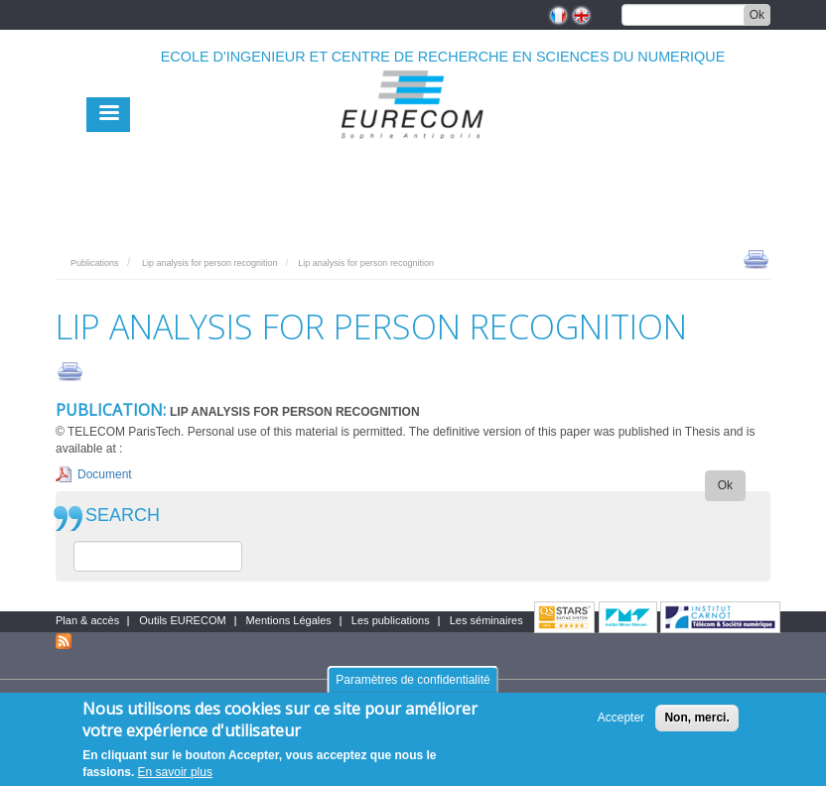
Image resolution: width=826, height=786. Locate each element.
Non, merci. (696, 719)
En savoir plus (175, 774)
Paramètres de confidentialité (412, 682)
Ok (757, 15)
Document (104, 474)
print (756, 258)
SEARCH (122, 515)
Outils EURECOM (182, 620)
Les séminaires (486, 620)
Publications (94, 263)
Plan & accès (87, 620)
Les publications (390, 620)
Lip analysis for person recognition (210, 263)
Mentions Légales (289, 620)
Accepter (621, 719)
